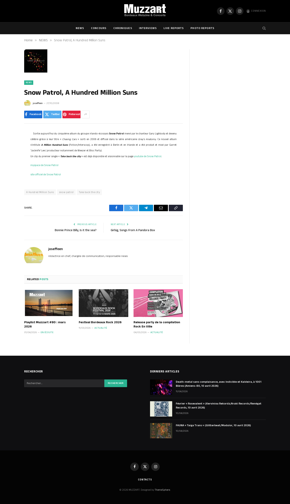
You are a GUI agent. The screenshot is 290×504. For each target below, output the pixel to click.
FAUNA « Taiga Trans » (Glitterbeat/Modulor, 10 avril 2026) (213, 425)
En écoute (47, 332)
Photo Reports (202, 28)
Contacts (145, 479)
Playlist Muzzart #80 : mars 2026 (45, 324)
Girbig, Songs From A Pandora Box (133, 230)
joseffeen (38, 103)
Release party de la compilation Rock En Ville (157, 324)
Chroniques (122, 28)
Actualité (100, 328)
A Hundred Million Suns (40, 192)
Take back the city (89, 192)
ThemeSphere (162, 490)
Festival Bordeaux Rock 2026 (100, 322)
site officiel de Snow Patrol (45, 174)
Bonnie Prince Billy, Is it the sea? (75, 230)
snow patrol (66, 192)
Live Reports (174, 28)
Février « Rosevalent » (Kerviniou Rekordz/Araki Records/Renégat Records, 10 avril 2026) (218, 406)
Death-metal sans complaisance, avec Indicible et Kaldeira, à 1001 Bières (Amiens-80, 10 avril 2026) (218, 384)
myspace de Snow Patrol (44, 165)
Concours (99, 28)
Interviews (148, 28)
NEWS (80, 28)
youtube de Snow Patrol (147, 156)
